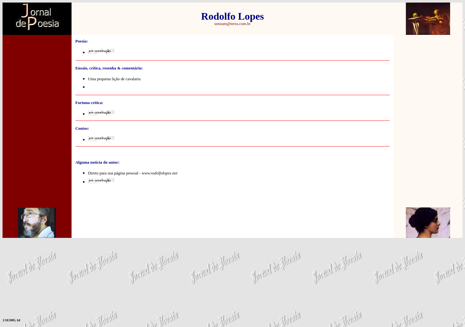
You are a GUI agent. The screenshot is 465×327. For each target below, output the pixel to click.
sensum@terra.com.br (232, 23)
